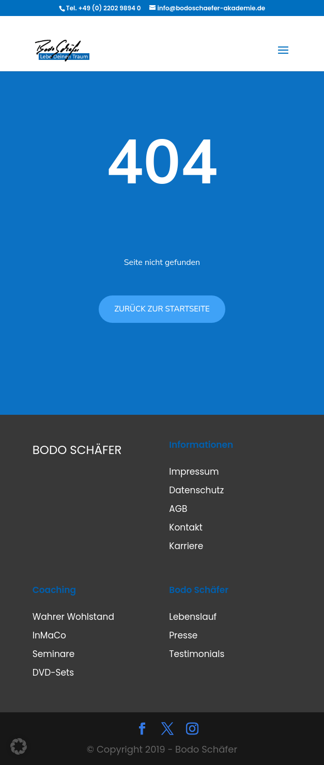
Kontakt (186, 527)
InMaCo (49, 635)
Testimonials (196, 654)
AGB (178, 509)
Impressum (194, 471)
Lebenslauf (193, 617)
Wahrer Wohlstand (73, 617)
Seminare (53, 654)
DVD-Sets (53, 672)
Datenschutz (196, 490)
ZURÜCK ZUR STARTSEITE (162, 309)
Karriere (186, 546)
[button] (18, 746)
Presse (183, 635)
